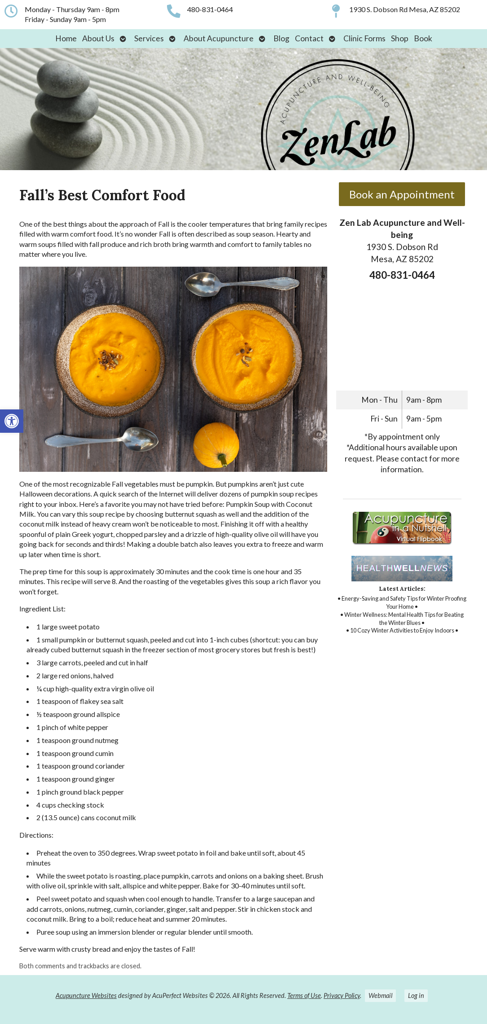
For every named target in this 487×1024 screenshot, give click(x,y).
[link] (11, 421)
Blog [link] (281, 38)
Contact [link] (309, 38)
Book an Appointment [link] (402, 194)
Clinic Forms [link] (364, 38)
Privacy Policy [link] (342, 995)
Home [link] (66, 38)
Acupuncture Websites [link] (86, 995)
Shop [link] (399, 38)
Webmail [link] (380, 995)
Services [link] (149, 38)
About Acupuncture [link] (219, 38)
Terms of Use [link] (304, 995)
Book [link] (423, 38)
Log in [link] (416, 995)
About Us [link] (98, 38)
